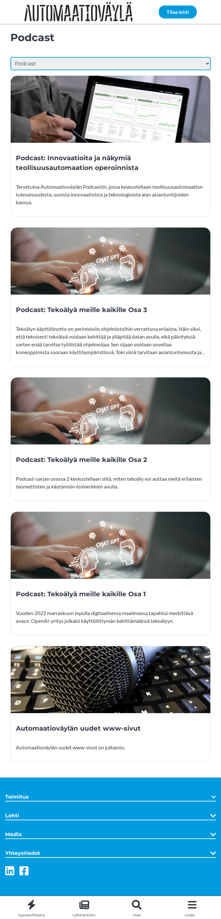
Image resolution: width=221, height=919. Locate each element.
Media (110, 834)
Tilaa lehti (178, 12)
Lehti (110, 816)
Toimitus (110, 797)
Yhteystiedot (110, 853)
